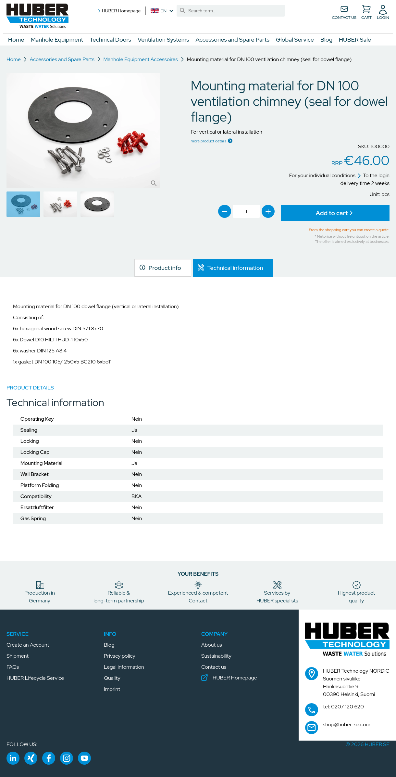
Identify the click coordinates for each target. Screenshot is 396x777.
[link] (182, 11)
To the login (373, 175)
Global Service (295, 39)
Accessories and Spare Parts (232, 39)
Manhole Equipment (57, 39)
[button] (37, 16)
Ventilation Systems (163, 39)
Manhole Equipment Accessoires (141, 59)
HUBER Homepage (119, 11)
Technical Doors (110, 39)
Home (16, 39)
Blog (326, 39)
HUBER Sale (355, 39)
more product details (208, 140)
